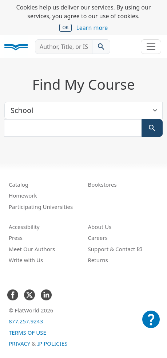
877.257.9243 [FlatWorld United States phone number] (26, 321)
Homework (23, 195)
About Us (100, 226)
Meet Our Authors (32, 249)
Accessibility (24, 226)
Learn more (92, 28)
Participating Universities (41, 206)
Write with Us (26, 260)
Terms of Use (27, 332)
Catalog (18, 184)
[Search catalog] (101, 46)
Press (16, 237)
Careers (98, 237)
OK (66, 27)
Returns (98, 260)
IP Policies (52, 343)
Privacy (19, 343)
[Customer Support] (151, 324)
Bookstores (102, 184)
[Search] (152, 128)
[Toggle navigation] (151, 46)
